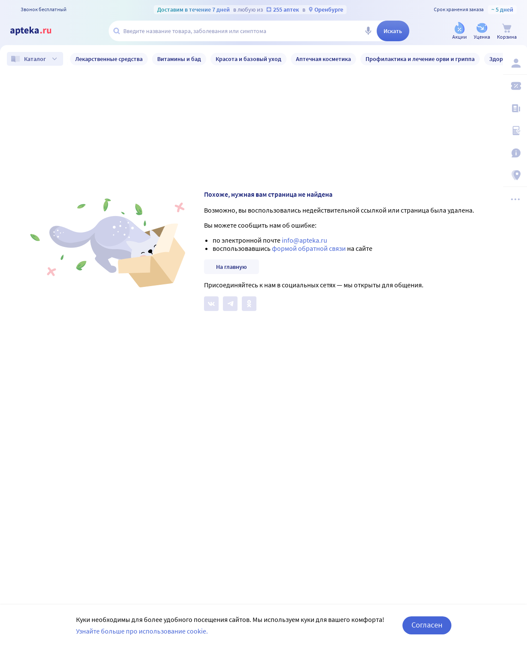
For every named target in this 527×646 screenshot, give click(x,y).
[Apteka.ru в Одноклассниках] (249, 303)
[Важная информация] (515, 153)
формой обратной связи (309, 248)
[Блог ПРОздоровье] (515, 108)
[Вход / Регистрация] (515, 63)
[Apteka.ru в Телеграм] (230, 303)
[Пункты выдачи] (515, 175)
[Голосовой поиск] (368, 31)
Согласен (426, 625)
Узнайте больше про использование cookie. (142, 631)
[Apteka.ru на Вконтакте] (211, 303)
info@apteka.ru (304, 240)
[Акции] (459, 31)
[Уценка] (482, 31)
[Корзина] (507, 31)
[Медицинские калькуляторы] (515, 130)
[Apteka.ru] (37, 31)
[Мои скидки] (515, 86)
